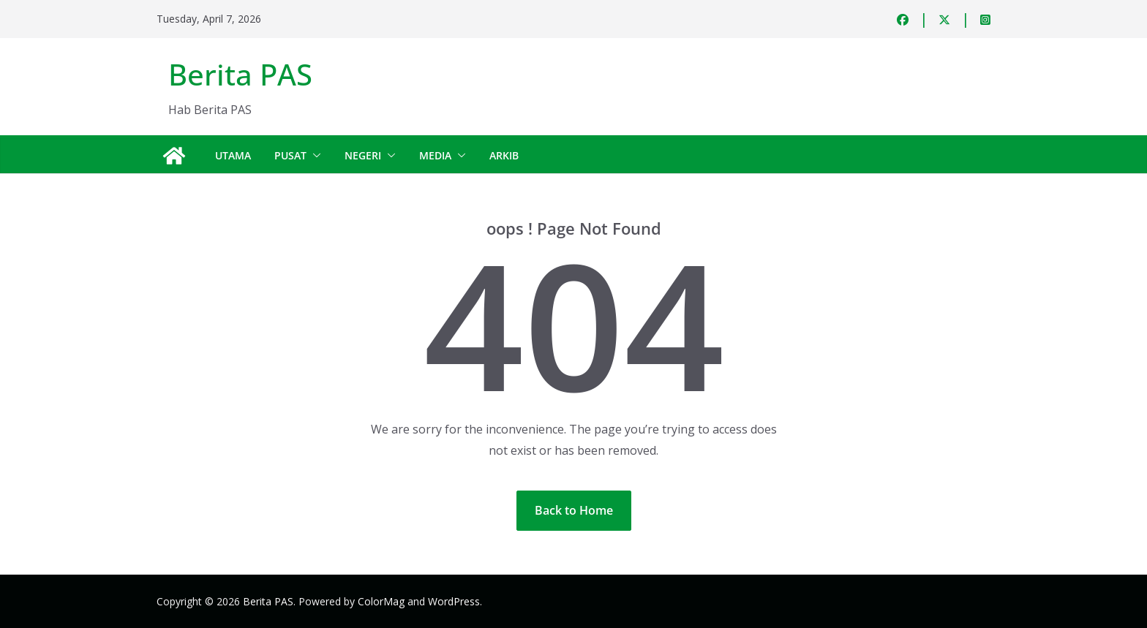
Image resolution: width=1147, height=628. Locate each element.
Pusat (290, 155)
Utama (233, 155)
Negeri (363, 155)
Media (435, 155)
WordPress (454, 601)
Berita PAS (240, 74)
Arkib (504, 155)
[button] (314, 155)
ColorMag (381, 601)
